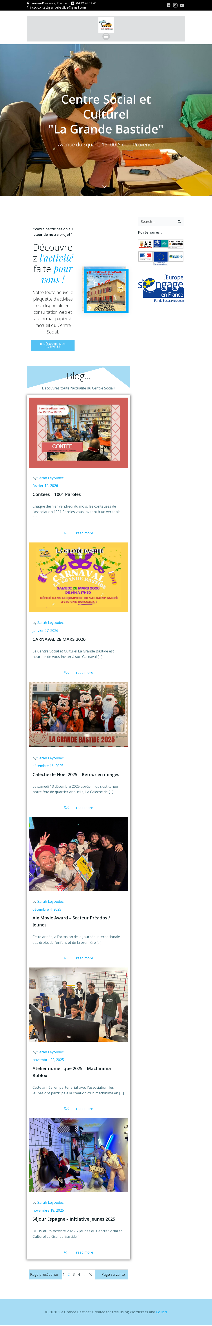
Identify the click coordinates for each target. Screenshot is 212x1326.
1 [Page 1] (64, 1275)
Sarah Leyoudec (50, 478)
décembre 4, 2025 (47, 910)
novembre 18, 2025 (48, 1211)
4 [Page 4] (79, 1275)
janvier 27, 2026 (45, 631)
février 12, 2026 (45, 486)
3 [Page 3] (74, 1275)
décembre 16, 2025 (48, 766)
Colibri (161, 1312)
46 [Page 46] (90, 1275)
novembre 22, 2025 (48, 1060)
